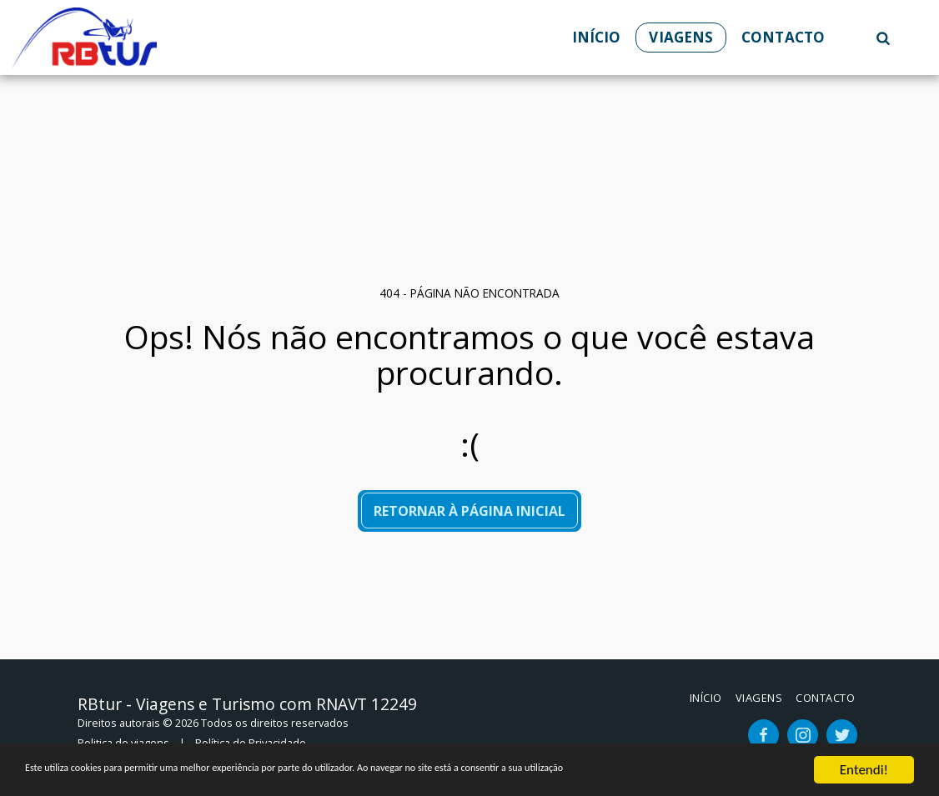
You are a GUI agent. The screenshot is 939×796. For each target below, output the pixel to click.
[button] (882, 37)
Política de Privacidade (250, 742)
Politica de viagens (123, 742)
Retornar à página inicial (469, 511)
